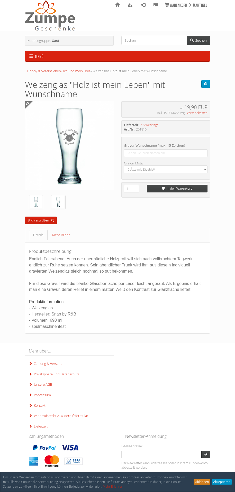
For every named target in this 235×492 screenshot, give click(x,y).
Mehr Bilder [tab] (61, 235)
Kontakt (37, 405)
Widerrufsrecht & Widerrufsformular (58, 415)
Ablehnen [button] (202, 482)
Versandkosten (197, 113)
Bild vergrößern (41, 220)
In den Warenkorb (177, 188)
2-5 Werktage (149, 125)
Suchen (198, 40)
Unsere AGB (40, 384)
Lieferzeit (38, 426)
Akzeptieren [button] (221, 482)
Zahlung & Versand (45, 363)
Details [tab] (38, 235)
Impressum (40, 395)
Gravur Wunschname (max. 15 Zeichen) (154, 145)
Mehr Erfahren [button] (113, 486)
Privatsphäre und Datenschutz (54, 374)
